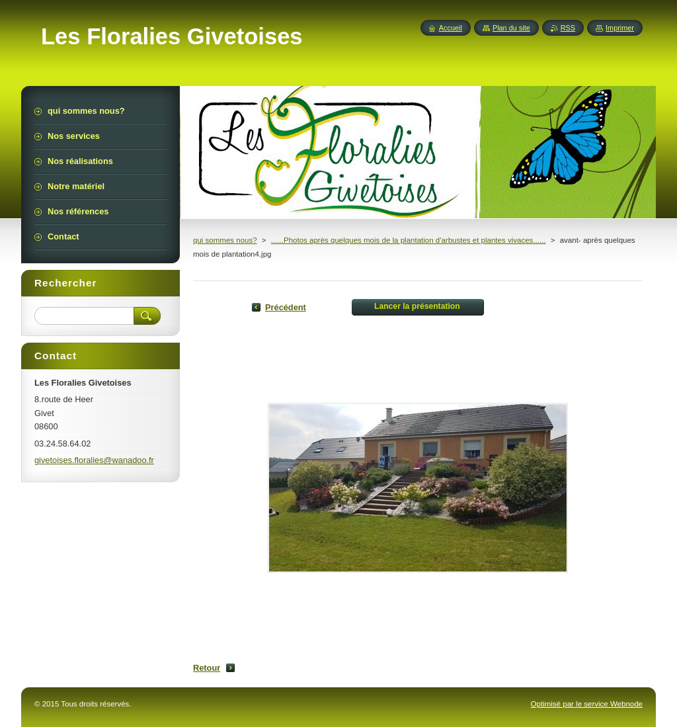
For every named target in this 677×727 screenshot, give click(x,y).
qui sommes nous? (225, 240)
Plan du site (511, 28)
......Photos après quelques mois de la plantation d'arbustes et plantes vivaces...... (408, 240)
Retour (206, 668)
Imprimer (620, 28)
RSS (568, 28)
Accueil (450, 28)
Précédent (285, 307)
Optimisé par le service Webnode (587, 704)
